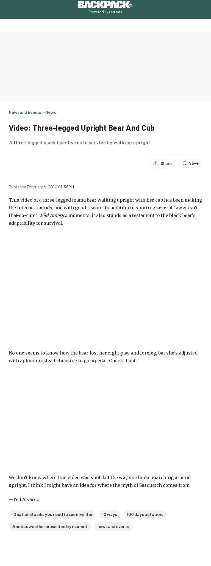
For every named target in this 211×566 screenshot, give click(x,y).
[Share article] (162, 163)
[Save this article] (190, 163)
